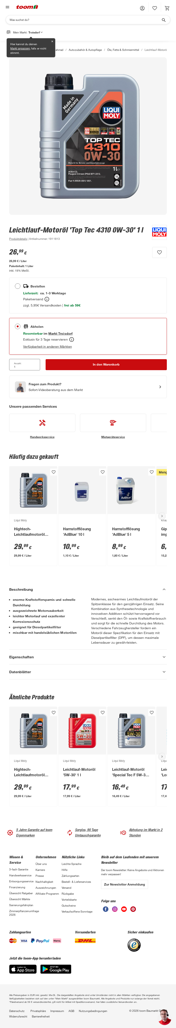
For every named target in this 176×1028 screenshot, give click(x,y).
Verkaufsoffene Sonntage (77, 911)
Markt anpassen (20, 48)
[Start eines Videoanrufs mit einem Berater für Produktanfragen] (88, 387)
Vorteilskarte (69, 899)
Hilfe (64, 870)
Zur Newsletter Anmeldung (124, 884)
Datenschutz (17, 1011)
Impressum (57, 1011)
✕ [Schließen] (52, 41)
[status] (155, 8)
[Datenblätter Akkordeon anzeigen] (88, 671)
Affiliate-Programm (47, 893)
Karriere (40, 870)
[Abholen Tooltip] (71, 339)
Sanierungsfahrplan (21, 905)
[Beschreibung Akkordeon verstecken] (88, 589)
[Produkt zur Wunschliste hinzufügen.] (159, 252)
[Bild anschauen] (88, 136)
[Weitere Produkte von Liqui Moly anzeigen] (157, 233)
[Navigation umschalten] (7, 7)
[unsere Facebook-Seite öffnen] (105, 911)
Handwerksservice (20, 875)
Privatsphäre (38, 1011)
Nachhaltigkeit (44, 881)
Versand (66, 887)
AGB (71, 1011)
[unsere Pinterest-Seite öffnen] (133, 911)
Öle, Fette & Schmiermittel (123, 50)
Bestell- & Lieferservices (76, 881)
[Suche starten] (163, 19)
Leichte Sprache (71, 864)
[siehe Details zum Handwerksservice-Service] (42, 426)
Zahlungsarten (70, 876)
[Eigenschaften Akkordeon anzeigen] (88, 657)
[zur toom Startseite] (27, 7)
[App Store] (23, 972)
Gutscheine (69, 905)
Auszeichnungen (46, 887)
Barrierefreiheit (41, 1016)
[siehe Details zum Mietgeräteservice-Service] (113, 426)
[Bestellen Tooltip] (47, 299)
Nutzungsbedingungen (93, 1011)
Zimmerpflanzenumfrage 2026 (22, 912)
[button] (142, 8)
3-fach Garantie (18, 869)
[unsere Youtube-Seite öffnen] (124, 911)
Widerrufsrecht (18, 1016)
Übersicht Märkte (19, 899)
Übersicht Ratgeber (21, 893)
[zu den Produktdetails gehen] (18, 239)
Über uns (41, 864)
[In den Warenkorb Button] (106, 364)
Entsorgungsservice (21, 881)
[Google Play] (55, 972)
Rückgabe (68, 893)
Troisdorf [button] (35, 32)
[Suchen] (85, 20)
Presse (40, 876)
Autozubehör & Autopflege (85, 50)
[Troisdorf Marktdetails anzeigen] (60, 333)
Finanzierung (17, 887)
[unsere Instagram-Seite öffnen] (115, 911)
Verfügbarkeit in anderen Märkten (47, 346)
